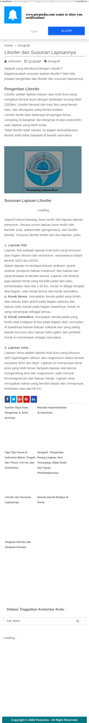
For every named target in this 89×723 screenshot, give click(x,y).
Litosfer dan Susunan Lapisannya (40, 52)
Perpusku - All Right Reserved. (57, 720)
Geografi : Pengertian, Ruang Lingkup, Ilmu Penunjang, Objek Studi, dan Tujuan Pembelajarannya (52, 462)
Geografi (54, 61)
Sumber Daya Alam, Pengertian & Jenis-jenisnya (17, 412)
